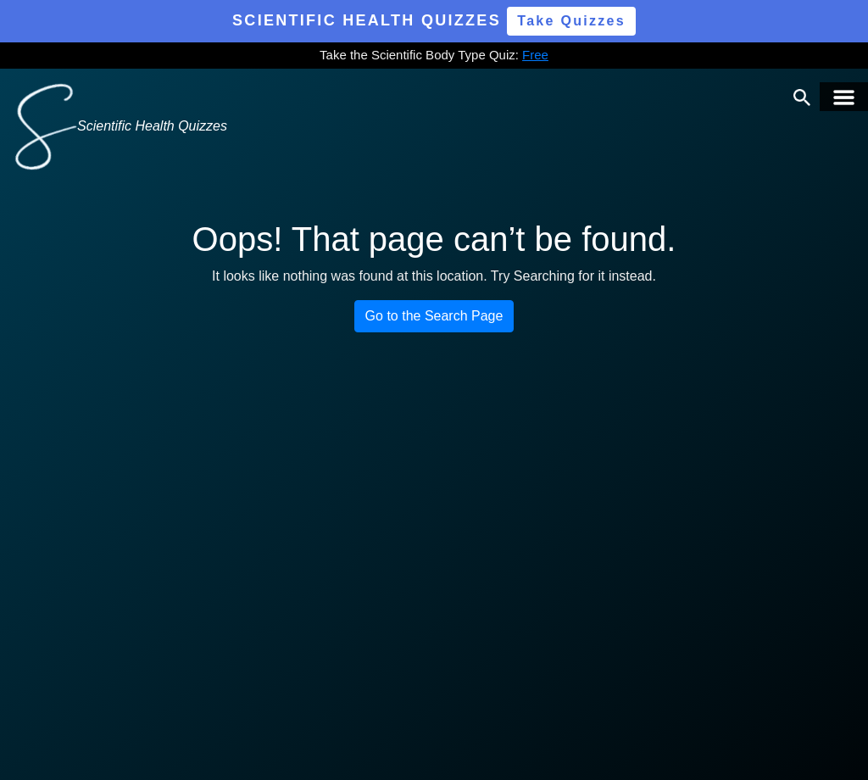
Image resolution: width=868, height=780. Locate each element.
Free (535, 54)
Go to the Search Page (434, 316)
